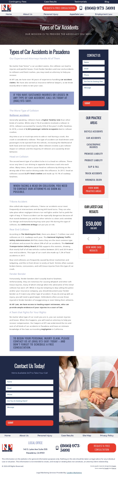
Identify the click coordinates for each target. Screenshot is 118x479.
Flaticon (114, 468)
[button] (88, 239)
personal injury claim (46, 338)
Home (9, 14)
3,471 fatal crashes (33, 173)
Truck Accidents (93, 174)
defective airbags (29, 225)
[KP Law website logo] (6, 8)
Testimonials (81, 2)
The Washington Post (31, 234)
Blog (107, 2)
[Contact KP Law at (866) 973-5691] (81, 8)
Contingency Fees (17, 2)
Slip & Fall (93, 167)
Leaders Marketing (74, 473)
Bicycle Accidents (93, 132)
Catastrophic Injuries (94, 146)
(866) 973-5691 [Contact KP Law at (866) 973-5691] (100, 8)
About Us (27, 14)
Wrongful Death (93, 180)
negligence (46, 329)
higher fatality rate (51, 120)
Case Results (50, 2)
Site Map (87, 436)
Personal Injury (51, 14)
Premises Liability (93, 154)
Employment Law (103, 14)
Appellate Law (77, 14)
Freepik (114, 466)
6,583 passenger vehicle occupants (42, 129)
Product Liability (94, 160)
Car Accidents (93, 138)
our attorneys (37, 189)
